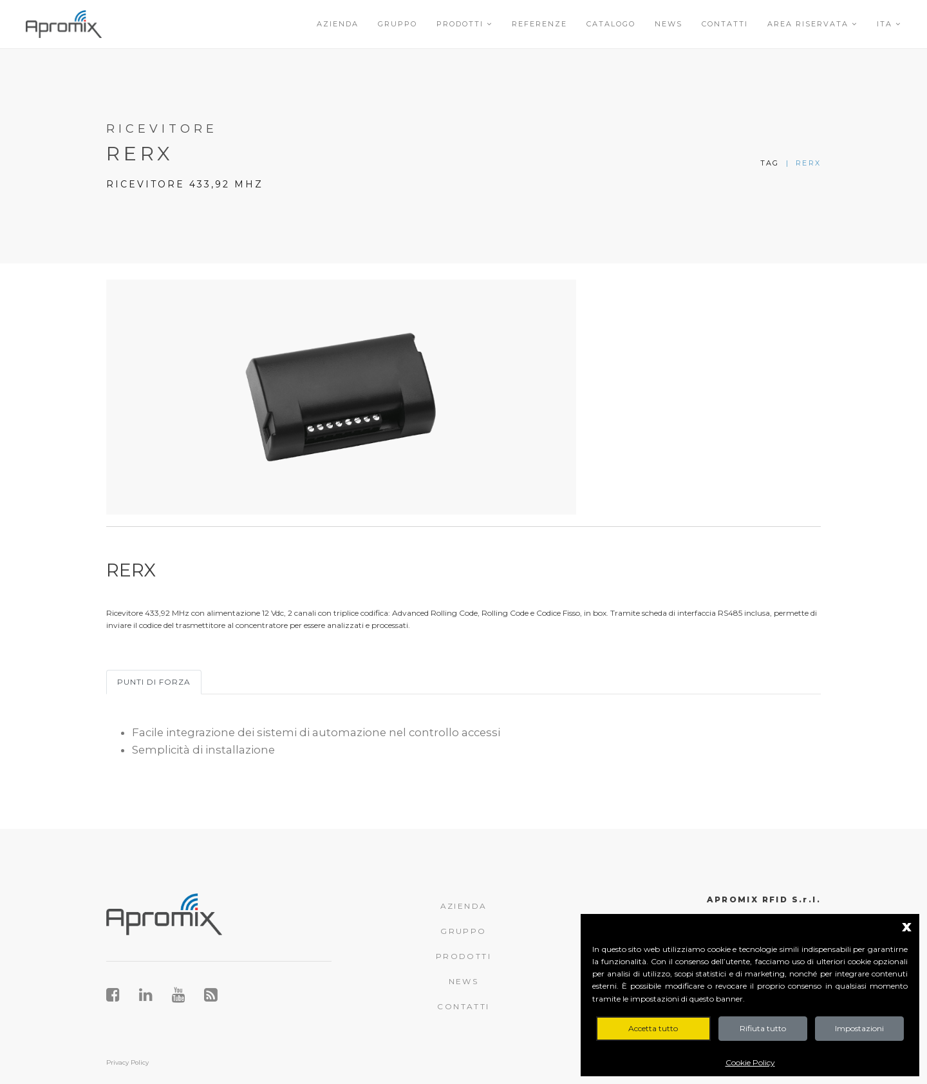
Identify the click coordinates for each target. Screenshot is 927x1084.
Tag (770, 162)
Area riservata (812, 23)
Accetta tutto (653, 1028)
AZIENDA (463, 906)
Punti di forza (154, 682)
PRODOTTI (463, 956)
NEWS (464, 981)
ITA (889, 23)
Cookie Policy (750, 1062)
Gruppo (397, 23)
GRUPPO (463, 931)
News (668, 23)
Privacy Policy (127, 1062)
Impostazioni (859, 1028)
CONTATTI (463, 1006)
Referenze (539, 23)
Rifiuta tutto (763, 1028)
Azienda (338, 23)
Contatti (725, 23)
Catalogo (610, 23)
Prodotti (464, 23)
